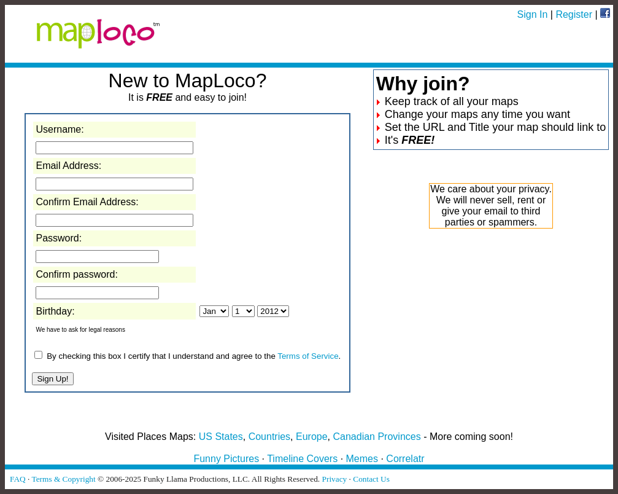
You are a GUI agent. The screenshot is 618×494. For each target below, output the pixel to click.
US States (221, 436)
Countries (269, 436)
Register (573, 14)
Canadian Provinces (376, 436)
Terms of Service (307, 356)
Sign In (532, 14)
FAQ (18, 479)
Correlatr (405, 458)
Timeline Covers (302, 458)
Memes (362, 458)
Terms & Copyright (63, 479)
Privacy (334, 479)
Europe (312, 436)
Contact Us (371, 479)
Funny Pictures (226, 458)
